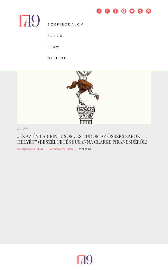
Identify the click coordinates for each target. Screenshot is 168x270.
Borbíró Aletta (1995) (61, 149)
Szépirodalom (66, 24)
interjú (22, 128)
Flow (54, 47)
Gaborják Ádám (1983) (30, 149)
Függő (55, 36)
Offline (57, 58)
